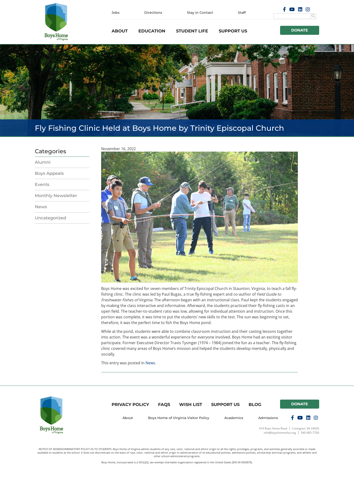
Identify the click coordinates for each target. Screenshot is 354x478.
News (41, 206)
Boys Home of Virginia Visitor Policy (178, 418)
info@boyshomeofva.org (280, 433)
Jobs (115, 12)
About (120, 31)
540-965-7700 (310, 433)
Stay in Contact (200, 12)
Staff (242, 12)
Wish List (190, 404)
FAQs (164, 404)
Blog (255, 404)
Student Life (192, 31)
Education (151, 31)
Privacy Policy (130, 404)
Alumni (42, 162)
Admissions (268, 418)
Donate (299, 30)
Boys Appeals (49, 173)
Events (42, 184)
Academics (233, 418)
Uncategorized (50, 218)
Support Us (233, 31)
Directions (153, 12)
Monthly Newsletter (56, 195)
